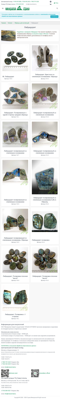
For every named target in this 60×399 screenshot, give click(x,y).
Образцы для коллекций (22, 23)
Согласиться (54, 16)
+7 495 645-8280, (17, 1)
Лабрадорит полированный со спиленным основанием (44, 115)
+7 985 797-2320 (34, 1)
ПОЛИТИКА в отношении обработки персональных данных (18, 346)
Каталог (10, 23)
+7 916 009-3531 (19, 4)
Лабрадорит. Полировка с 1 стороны (15, 316)
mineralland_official (44, 373)
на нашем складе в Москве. (40, 34)
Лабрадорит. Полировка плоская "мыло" (15, 278)
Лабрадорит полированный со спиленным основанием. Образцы (15, 240)
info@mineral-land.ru (31, 4)
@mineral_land (13, 373)
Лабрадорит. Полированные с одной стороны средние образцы (15, 115)
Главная (3, 23)
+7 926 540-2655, (26, 1)
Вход (56, 3)
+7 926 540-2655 (6, 364)
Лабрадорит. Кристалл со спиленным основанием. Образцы (45, 76)
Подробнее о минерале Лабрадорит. (27, 32)
